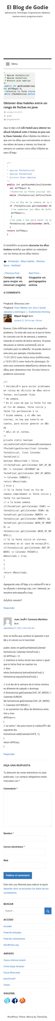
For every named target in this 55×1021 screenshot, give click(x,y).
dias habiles (28, 261)
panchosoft (9, 978)
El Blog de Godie (27, 7)
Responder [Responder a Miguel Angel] (9, 608)
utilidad (16, 265)
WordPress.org (11, 945)
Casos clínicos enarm (15, 960)
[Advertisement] (27, 40)
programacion (13, 119)
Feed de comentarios (14, 938)
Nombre (9, 833)
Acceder (8, 926)
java (7, 265)
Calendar (14, 261)
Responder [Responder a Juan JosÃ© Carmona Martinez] (9, 754)
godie (9, 116)
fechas (41, 261)
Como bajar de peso (14, 966)
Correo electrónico (14, 846)
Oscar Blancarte (12, 972)
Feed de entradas (12, 932)
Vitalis (7, 984)
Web (6, 860)
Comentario (10, 788)
